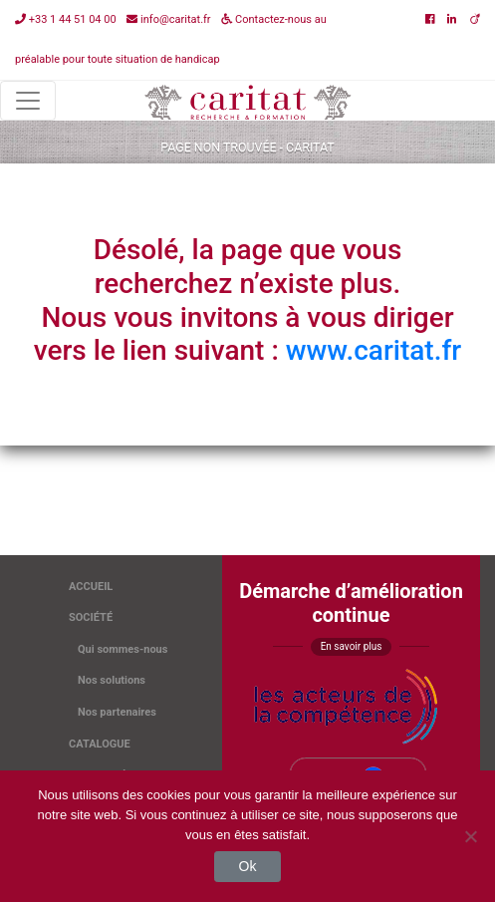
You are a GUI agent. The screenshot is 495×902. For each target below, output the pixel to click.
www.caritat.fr (373, 350)
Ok (248, 866)
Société (91, 617)
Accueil (91, 586)
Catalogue (99, 744)
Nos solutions (111, 680)
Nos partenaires (117, 712)
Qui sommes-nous (122, 649)
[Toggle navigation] (28, 101)
